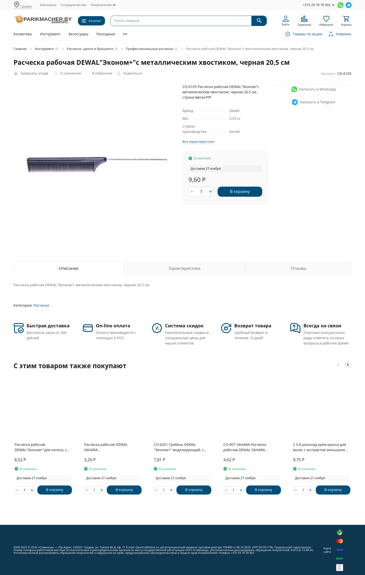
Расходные (105, 34)
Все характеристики (198, 141)
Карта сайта (327, 549)
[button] (338, 364)
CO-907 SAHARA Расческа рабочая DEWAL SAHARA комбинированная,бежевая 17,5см (247, 447)
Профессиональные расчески (149, 48)
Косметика (23, 34)
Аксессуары (78, 34)
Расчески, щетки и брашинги (90, 48)
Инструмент (50, 34)
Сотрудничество (73, 5)
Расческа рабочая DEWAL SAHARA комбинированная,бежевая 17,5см (108, 447)
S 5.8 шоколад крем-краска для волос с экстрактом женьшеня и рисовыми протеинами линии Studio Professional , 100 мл (320, 447)
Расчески (41, 305)
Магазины (48, 5)
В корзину (240, 191)
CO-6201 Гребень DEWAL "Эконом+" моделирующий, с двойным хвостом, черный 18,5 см (181, 447)
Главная (20, 48)
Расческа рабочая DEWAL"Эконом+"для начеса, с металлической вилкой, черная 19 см (42, 447)
